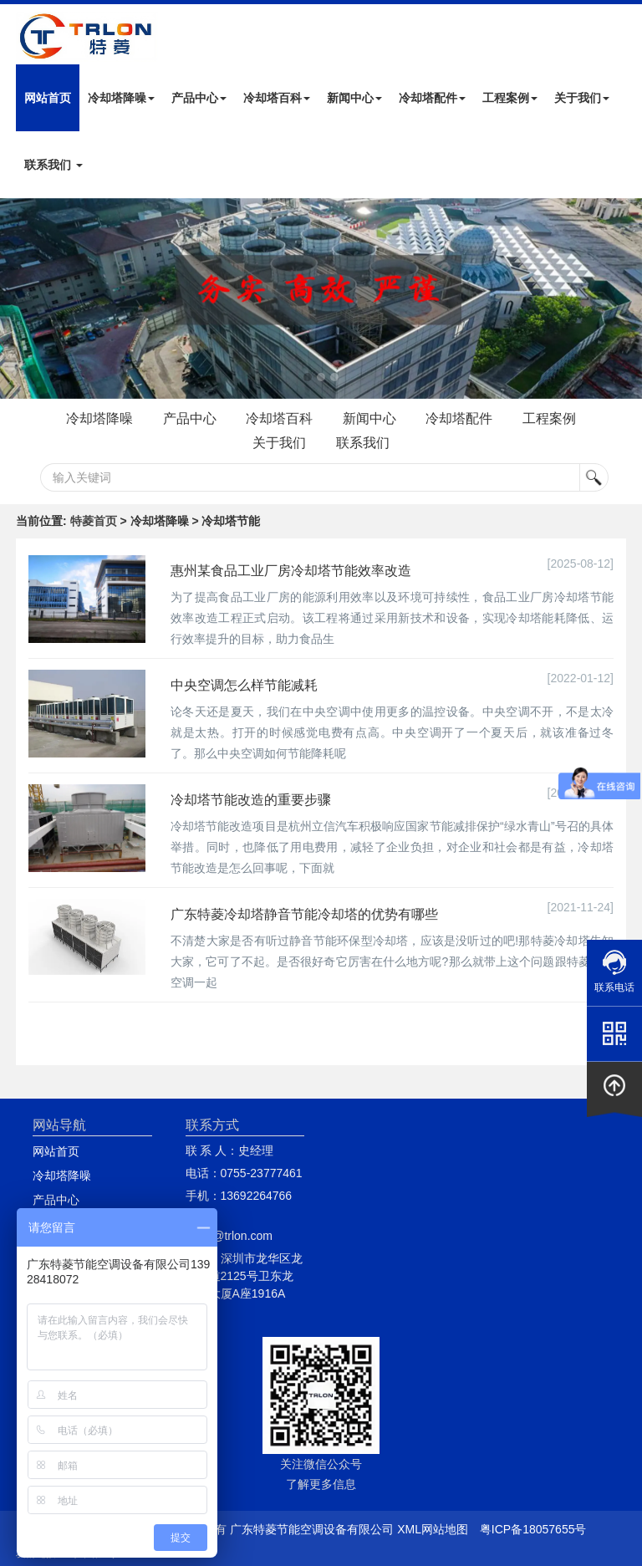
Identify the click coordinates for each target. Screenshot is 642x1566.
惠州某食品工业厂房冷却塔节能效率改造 (291, 571)
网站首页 (47, 98)
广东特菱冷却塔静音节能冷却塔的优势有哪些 (304, 914)
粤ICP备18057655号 (533, 1529)
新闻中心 (354, 98)
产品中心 (199, 98)
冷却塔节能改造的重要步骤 (251, 800)
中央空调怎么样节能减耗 (244, 685)
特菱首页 (93, 521)
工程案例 (510, 98)
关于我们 (581, 98)
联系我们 (53, 164)
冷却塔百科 (276, 98)
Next (16, 298)
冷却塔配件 (432, 98)
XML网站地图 (432, 1529)
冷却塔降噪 (121, 98)
